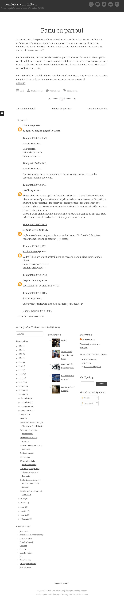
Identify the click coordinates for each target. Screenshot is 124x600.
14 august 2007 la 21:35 (35, 224)
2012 (21, 374)
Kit (21, 556)
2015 (20, 362)
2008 (21, 390)
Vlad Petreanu (25, 567)
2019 (21, 346)
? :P (81, 303)
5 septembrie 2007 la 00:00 (37, 311)
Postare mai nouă (26, 108)
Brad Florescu (36, 91)
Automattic (48, 594)
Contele (23, 549)
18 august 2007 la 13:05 (35, 293)
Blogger (84, 591)
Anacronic (24, 531)
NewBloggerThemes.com (78, 594)
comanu (27, 125)
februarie (25, 519)
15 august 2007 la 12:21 (35, 246)
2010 (21, 382)
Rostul (64, 340)
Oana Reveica (25, 560)
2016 (21, 358)
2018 (21, 350)
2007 (21, 394)
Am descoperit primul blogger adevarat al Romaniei (29, 472)
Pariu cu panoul (62, 30)
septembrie (26, 410)
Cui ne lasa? (25, 457)
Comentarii (87, 403)
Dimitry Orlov (26, 538)
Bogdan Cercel (30, 229)
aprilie (24, 511)
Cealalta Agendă (26, 542)
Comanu (23, 546)
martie (24, 515)
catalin (26, 190)
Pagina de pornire (61, 108)
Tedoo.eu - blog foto (92, 367)
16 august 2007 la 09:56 (35, 274)
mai (22, 507)
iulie (23, 499)
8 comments (55, 91)
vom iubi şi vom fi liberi (21, 4)
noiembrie (25, 402)
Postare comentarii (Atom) (45, 327)
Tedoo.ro (87, 363)
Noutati (23, 418)
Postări (86, 398)
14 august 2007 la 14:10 (34, 163)
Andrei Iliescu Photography (31, 535)
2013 (21, 370)
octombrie (25, 406)
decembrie (25, 398)
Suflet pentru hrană (28, 564)
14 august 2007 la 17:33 (34, 184)
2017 (20, 354)
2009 (21, 386)
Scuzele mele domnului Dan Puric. (67, 355)
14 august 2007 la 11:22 (35, 138)
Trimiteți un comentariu (30, 316)
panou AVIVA (72, 91)
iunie (23, 503)
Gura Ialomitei (26, 553)
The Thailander (90, 359)
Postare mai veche (97, 108)
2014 (20, 366)
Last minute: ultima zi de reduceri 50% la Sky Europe (30, 483)
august (24, 414)
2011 (20, 378)
